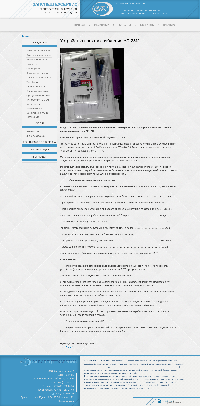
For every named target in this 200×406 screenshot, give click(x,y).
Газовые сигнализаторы (38, 55)
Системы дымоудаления (38, 77)
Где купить (147, 25)
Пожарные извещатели (38, 50)
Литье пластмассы (35, 136)
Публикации (39, 156)
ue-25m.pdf (67, 347)
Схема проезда (66, 401)
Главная (79, 25)
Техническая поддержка (39, 142)
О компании (101, 25)
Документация (39, 149)
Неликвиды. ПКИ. (35, 108)
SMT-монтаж (32, 131)
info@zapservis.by (65, 393)
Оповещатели (33, 68)
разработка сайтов (174, 403)
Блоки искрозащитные (37, 73)
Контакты (125, 25)
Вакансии (169, 25)
